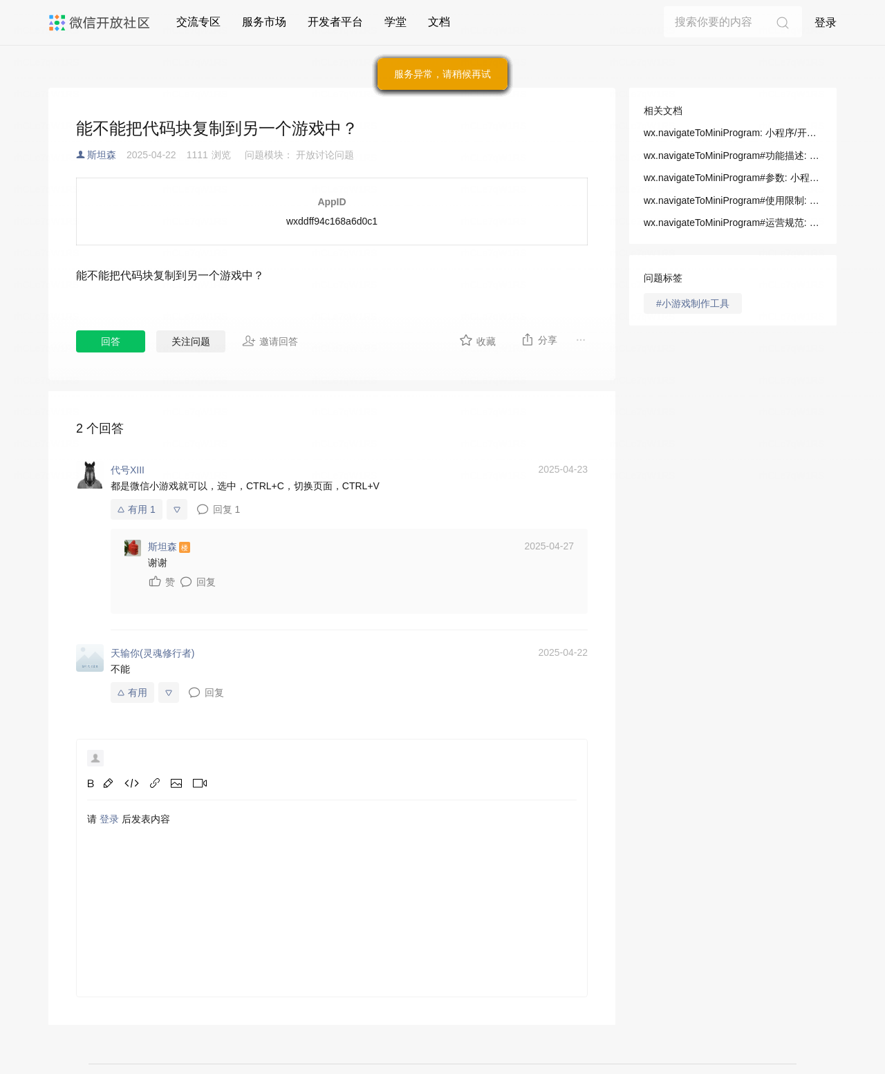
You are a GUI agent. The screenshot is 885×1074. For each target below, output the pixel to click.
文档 (439, 22)
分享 (539, 339)
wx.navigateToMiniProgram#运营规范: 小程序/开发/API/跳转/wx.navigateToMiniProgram (733, 222)
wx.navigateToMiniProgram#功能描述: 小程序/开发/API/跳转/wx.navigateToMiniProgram (733, 155)
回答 (110, 341)
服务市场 (264, 22)
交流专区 (198, 22)
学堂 (395, 22)
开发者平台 (335, 22)
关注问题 (190, 341)
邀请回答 (270, 340)
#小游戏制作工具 (692, 303)
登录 (825, 22)
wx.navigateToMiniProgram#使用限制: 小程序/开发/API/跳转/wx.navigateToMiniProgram (733, 200)
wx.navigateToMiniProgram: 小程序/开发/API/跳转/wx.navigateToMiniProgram (733, 132)
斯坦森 (101, 154)
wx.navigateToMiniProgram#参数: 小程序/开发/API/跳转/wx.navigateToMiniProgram (733, 177)
